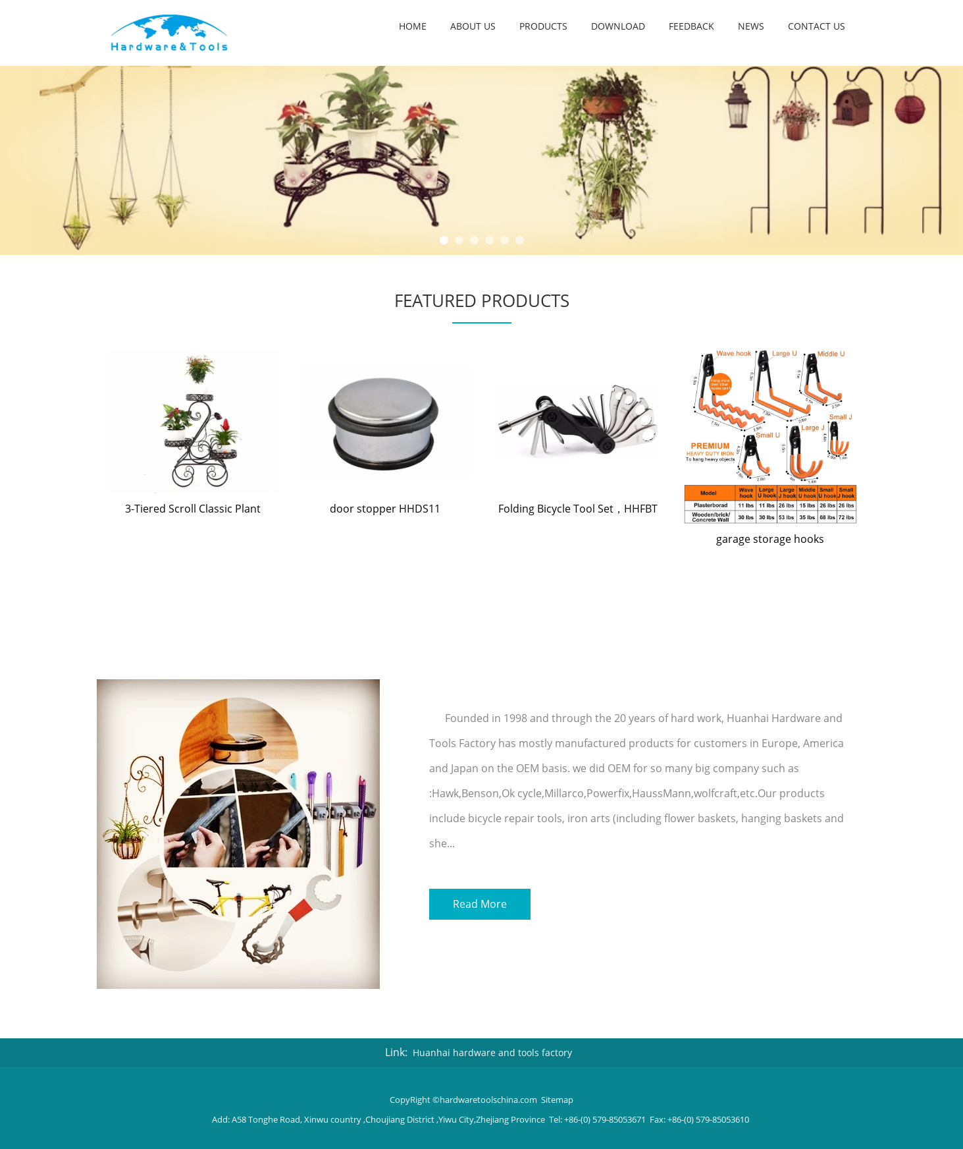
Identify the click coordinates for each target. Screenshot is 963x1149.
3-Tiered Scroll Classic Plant (193, 508)
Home (413, 26)
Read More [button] (480, 902)
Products (543, 26)
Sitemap (557, 1100)
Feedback (691, 26)
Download (618, 26)
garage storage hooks (770, 539)
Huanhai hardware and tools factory (492, 1052)
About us (473, 26)
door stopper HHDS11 (385, 508)
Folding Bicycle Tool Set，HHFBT (578, 508)
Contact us (816, 26)
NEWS (751, 26)
